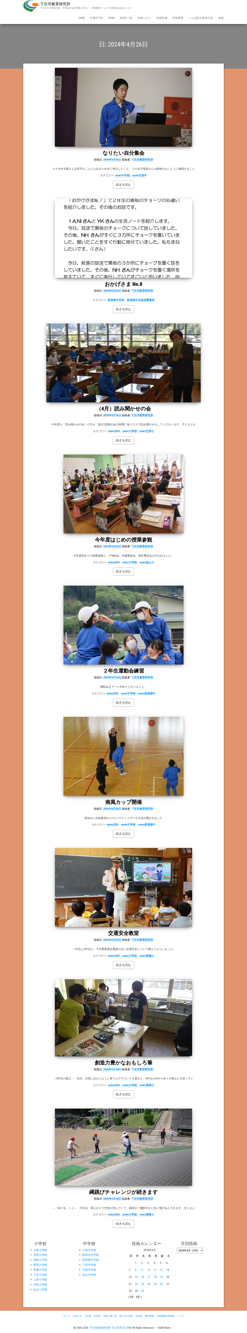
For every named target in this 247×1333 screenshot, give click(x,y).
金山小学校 (40, 1289)
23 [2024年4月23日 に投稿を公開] (142, 1284)
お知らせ (77, 1316)
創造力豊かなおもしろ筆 (123, 1063)
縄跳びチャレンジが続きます (123, 1192)
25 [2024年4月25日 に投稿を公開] (155, 1284)
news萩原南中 (146, 693)
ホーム (66, 1316)
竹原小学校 (40, 1284)
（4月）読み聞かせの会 (123, 409)
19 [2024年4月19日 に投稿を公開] (161, 1277)
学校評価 (161, 18)
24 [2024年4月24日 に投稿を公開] (149, 1284)
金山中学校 (89, 1274)
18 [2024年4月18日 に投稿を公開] (155, 1277)
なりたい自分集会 (123, 153)
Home (81, 18)
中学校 (97, 1316)
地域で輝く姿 (110, 1316)
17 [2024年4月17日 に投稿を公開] (149, 1277)
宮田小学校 (40, 1254)
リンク (180, 1316)
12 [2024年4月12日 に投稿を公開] (161, 1270)
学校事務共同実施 (165, 1316)
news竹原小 (147, 431)
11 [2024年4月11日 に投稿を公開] (155, 1270)
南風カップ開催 (123, 802)
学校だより (144, 18)
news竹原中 (139, 175)
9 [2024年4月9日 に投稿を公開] (142, 1270)
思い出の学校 (126, 1316)
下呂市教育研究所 (55, 4)
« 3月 (131, 1297)
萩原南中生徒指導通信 (140, 300)
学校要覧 (177, 18)
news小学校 (129, 431)
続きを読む (123, 184)
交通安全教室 (123, 933)
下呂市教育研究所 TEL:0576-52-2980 (110, 1327)
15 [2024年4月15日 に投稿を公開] (136, 1277)
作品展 (139, 1316)
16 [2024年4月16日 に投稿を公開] (142, 1277)
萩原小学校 (40, 1264)
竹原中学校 (89, 1269)
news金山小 (147, 562)
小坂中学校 (89, 1250)
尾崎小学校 (40, 1259)
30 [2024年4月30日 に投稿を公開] (142, 1291)
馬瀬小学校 (40, 1269)
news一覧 (126, 18)
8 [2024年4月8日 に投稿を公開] (135, 1270)
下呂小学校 (40, 1274)
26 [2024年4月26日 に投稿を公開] (161, 1284)
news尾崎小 (147, 1085)
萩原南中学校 (116, 300)
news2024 (114, 431)
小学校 (87, 1316)
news (111, 18)
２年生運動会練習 (123, 671)
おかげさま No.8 (123, 284)
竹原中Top (96, 18)
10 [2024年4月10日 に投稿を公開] (149, 1270)
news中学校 (122, 175)
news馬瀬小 (147, 955)
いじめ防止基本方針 (201, 18)
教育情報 (149, 1316)
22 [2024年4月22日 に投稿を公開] (136, 1284)
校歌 (221, 18)
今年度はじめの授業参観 (123, 540)
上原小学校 (40, 1279)
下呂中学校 (89, 1264)
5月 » (139, 1297)
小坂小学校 (40, 1250)
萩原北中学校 (90, 1254)
